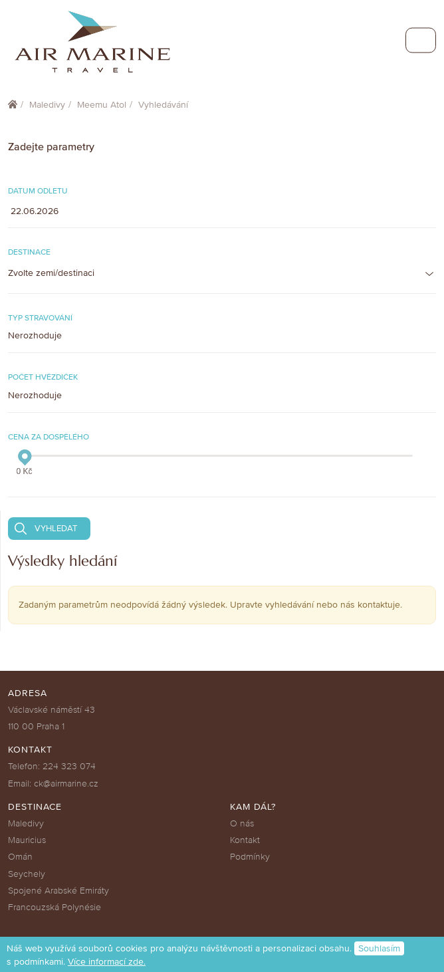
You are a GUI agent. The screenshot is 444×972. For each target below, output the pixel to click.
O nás (242, 823)
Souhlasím (379, 948)
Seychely (26, 874)
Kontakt (245, 840)
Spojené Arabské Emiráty (58, 890)
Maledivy (47, 104)
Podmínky (250, 856)
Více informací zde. (107, 961)
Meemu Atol (101, 104)
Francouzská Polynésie (54, 907)
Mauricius (27, 840)
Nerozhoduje (35, 335)
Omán (20, 856)
